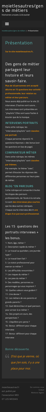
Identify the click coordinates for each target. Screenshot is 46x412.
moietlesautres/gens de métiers (22, 8)
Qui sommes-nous (37, 387)
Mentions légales (37, 393)
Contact (41, 390)
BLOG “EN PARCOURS (19, 186)
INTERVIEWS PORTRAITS (21, 123)
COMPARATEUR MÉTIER (20, 152)
